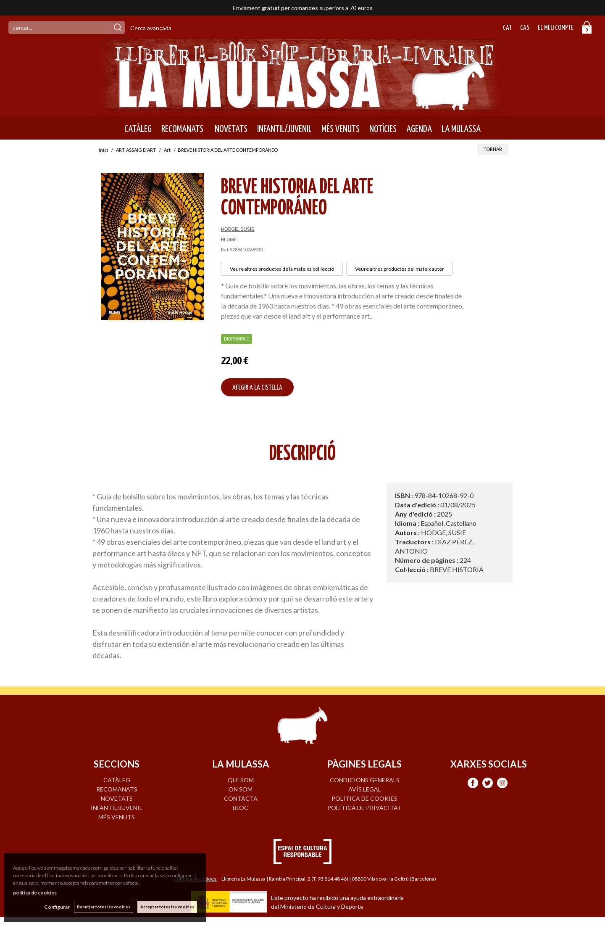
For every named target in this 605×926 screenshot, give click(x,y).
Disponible (236, 339)
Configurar (57, 907)
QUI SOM (241, 780)
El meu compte (555, 28)
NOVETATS (230, 129)
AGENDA (419, 129)
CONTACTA (241, 798)
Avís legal (364, 789)
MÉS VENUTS (340, 129)
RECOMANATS (182, 129)
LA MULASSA (461, 129)
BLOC (240, 807)
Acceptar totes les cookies (167, 906)
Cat (507, 28)
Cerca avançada (150, 28)
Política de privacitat (364, 807)
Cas (524, 28)
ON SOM (241, 789)
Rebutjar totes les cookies (103, 906)
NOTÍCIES (383, 129)
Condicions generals (365, 780)
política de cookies (35, 892)
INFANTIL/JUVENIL (284, 129)
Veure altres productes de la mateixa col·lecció (282, 269)
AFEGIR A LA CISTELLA (257, 387)
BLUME (229, 239)
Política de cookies (364, 798)
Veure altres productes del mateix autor (399, 269)
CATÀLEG (138, 129)
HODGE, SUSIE (237, 229)
